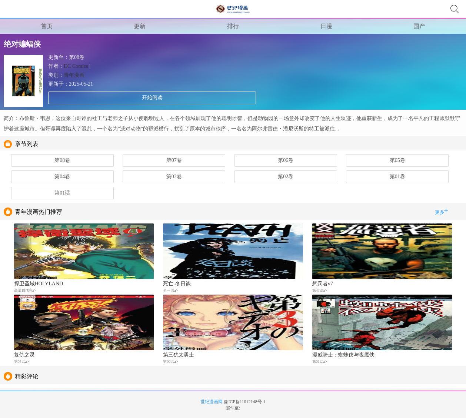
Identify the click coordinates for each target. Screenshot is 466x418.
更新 (140, 26)
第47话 (317, 290)
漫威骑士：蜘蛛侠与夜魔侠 (343, 355)
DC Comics (76, 66)
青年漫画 (74, 75)
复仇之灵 (24, 355)
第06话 (168, 361)
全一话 (168, 290)
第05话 (19, 361)
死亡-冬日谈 (177, 283)
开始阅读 (152, 97)
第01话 (317, 361)
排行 (233, 26)
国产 (419, 26)
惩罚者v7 (322, 283)
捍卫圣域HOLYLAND (38, 283)
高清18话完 (23, 290)
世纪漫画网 (211, 401)
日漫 (326, 26)
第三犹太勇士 (178, 355)
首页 (47, 26)
